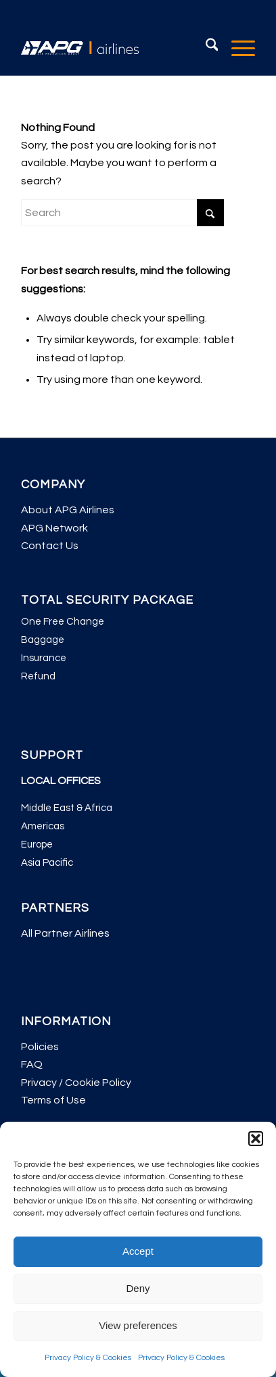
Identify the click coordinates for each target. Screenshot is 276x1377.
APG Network (54, 528)
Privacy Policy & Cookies (88, 1357)
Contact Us (49, 545)
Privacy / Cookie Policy (76, 1082)
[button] (255, 1138)
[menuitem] (205, 48)
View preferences (138, 1325)
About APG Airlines (67, 509)
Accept (138, 1251)
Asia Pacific (47, 863)
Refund (38, 676)
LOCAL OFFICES (61, 780)
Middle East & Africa (66, 808)
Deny (138, 1288)
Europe (37, 844)
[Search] (205, 48)
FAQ (32, 1064)
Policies (40, 1046)
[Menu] (236, 48)
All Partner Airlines (65, 933)
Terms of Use (53, 1100)
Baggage (42, 640)
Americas (42, 826)
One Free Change (62, 622)
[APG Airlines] (114, 48)
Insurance (43, 658)
